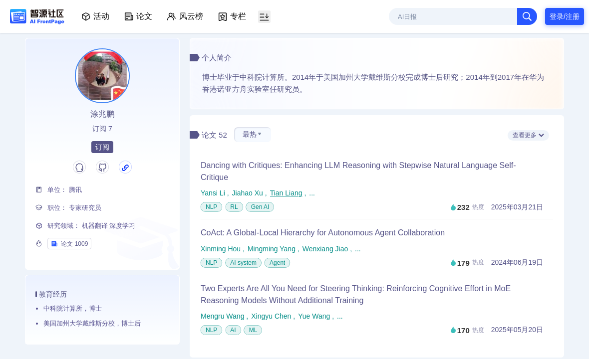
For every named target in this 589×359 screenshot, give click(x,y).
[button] (253, 134)
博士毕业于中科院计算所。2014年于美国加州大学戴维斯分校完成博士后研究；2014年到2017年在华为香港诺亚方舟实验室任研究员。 (377, 83)
